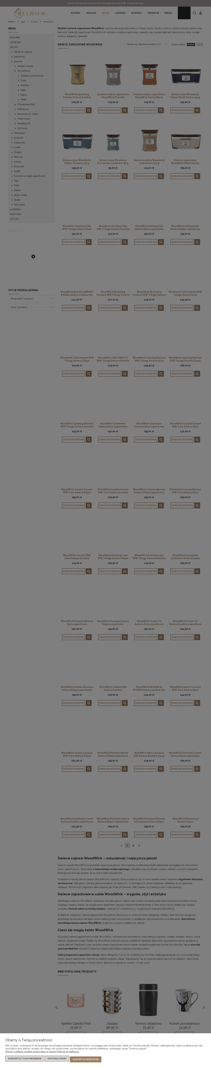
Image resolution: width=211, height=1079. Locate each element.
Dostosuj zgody (57, 1060)
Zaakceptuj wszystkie (86, 1060)
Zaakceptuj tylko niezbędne (25, 1060)
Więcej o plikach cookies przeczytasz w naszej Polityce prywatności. (42, 1053)
